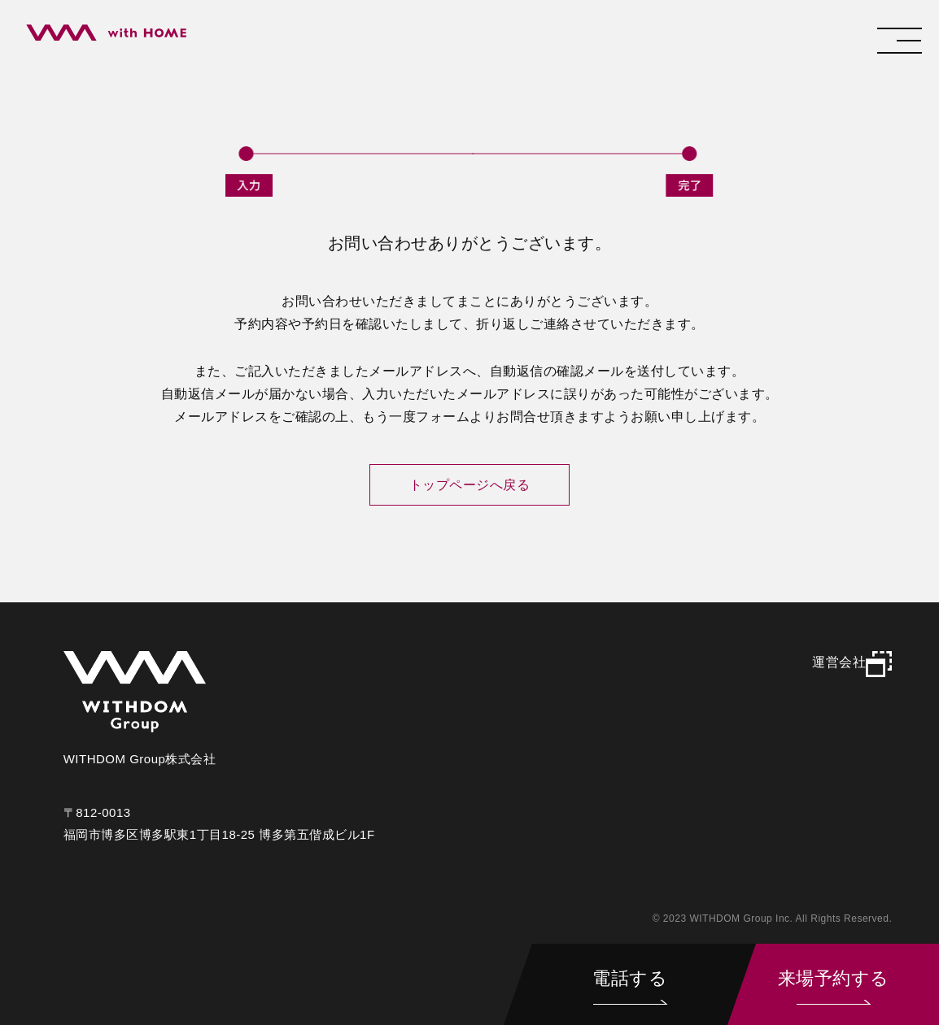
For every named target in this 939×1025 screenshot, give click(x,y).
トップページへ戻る (470, 485)
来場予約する (833, 978)
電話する (629, 978)
